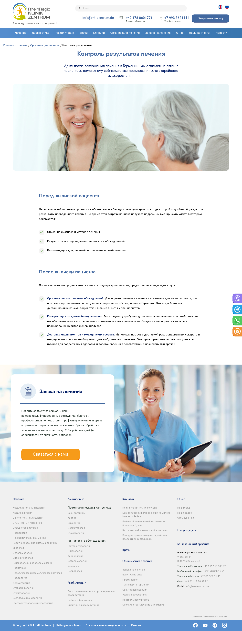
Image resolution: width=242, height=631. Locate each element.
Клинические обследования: (87, 540)
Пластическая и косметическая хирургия (37, 572)
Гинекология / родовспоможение (33, 562)
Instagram (224, 625)
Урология (18, 547)
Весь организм (76, 513)
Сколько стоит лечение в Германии (143, 604)
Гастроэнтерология (79, 546)
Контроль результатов (135, 599)
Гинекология (75, 550)
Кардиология (75, 556)
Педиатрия (19, 567)
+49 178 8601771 (139, 18)
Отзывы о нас (185, 517)
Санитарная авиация (134, 589)
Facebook (195, 625)
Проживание (129, 579)
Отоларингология (23, 587)
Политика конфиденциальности (106, 625)
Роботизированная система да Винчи (35, 542)
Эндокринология (23, 557)
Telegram (214, 625)
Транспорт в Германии (135, 584)
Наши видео (184, 512)
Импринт (137, 625)
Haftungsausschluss (68, 625)
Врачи (126, 550)
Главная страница (15, 45)
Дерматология (21, 583)
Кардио (72, 517)
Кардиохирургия (22, 512)
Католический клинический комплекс (145, 530)
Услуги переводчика (134, 594)
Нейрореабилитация (80, 600)
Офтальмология (22, 552)
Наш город (183, 507)
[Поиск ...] (131, 8)
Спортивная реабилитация (83, 605)
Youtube (205, 625)
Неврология (20, 532)
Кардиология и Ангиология (29, 507)
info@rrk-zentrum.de (98, 18)
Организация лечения (45, 45)
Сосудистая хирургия (25, 527)
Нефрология (20, 577)
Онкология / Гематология (28, 517)
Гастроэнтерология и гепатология (33, 603)
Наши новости (186, 530)
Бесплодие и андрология (27, 597)
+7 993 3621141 (176, 18)
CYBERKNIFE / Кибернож (27, 522)
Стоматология (21, 593)
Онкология (74, 523)
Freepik (225, 616)
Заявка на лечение (133, 569)
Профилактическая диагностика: (89, 507)
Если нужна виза (132, 574)
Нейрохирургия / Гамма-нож (29, 537)
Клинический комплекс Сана (139, 507)
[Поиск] (79, 8)
